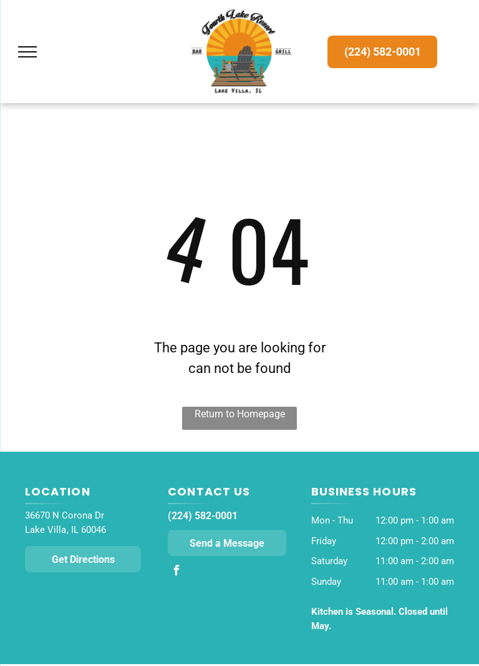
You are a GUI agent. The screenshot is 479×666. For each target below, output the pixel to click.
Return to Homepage (240, 414)
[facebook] (176, 572)
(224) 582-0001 (203, 516)
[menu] (27, 52)
